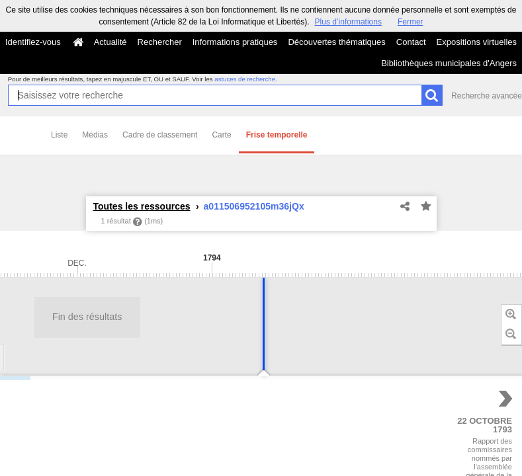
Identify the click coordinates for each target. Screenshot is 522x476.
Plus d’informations (348, 21)
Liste (59, 134)
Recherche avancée (486, 95)
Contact (411, 42)
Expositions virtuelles (477, 42)
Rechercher (160, 42)
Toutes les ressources (142, 206)
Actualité (110, 42)
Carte (221, 134)
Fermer (410, 21)
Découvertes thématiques (336, 42)
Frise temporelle (277, 134)
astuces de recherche (244, 79)
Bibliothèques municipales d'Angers (449, 63)
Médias (95, 134)
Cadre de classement (159, 134)
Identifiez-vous (33, 42)
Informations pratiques (235, 42)
